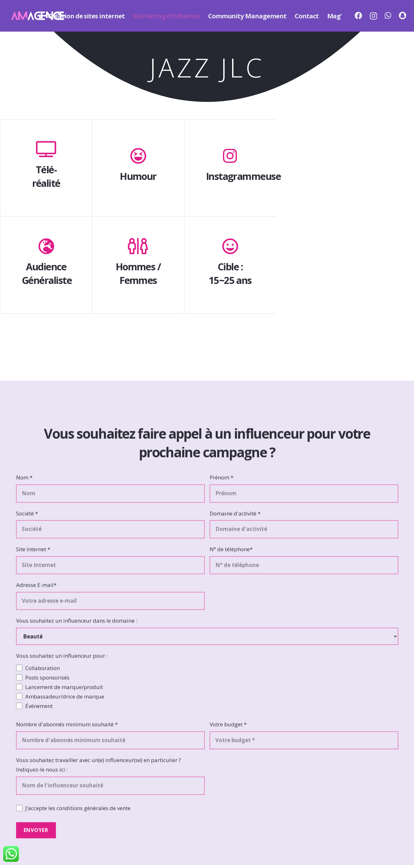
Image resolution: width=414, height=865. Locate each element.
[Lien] (37, 15)
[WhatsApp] (388, 15)
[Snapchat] (402, 15)
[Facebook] (358, 15)
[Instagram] (373, 16)
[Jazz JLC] (345, 172)
